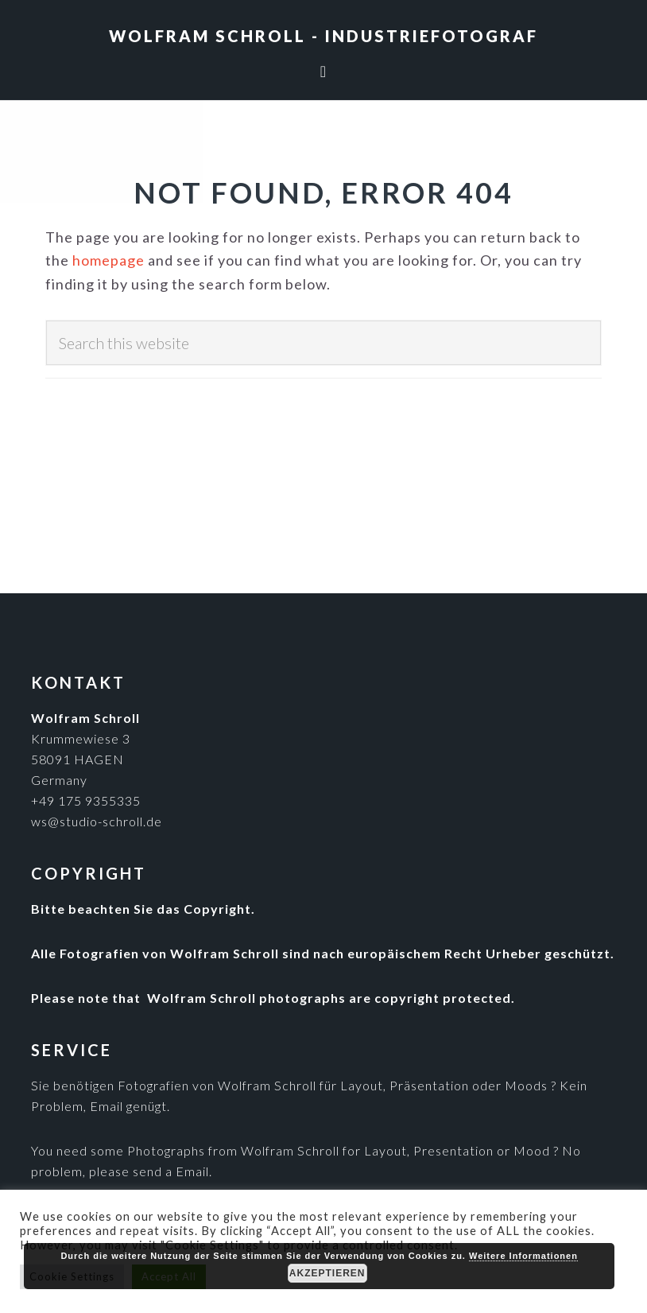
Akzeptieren (327, 1273)
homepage (108, 260)
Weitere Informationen (523, 1256)
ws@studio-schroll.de (96, 821)
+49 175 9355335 (86, 800)
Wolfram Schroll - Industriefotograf (323, 35)
